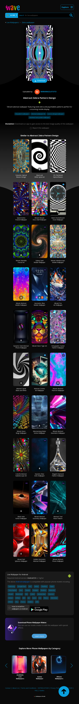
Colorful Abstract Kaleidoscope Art (21, 475)
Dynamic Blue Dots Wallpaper (39, 475)
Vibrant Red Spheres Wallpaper (21, 560)
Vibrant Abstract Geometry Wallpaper (39, 517)
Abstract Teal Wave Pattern (57, 517)
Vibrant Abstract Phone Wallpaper (58, 560)
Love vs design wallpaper (56, 114)
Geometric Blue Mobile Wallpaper (39, 304)
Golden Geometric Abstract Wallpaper (39, 560)
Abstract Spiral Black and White (21, 389)
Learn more (39, 636)
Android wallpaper (23, 582)
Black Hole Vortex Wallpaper (21, 517)
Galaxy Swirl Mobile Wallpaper (39, 261)
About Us (15, 688)
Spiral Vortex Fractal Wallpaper (21, 219)
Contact (8, 688)
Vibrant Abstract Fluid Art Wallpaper (58, 389)
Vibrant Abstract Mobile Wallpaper (21, 304)
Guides (41, 690)
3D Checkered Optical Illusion (58, 176)
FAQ (36, 690)
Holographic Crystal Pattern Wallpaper (57, 347)
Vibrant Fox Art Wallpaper (57, 304)
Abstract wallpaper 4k (38, 114)
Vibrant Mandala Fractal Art (21, 261)
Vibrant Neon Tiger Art (39, 346)
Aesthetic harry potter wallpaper (39, 117)
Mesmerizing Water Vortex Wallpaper (39, 432)
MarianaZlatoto (45, 91)
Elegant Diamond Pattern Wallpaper (58, 475)
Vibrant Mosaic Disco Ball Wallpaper (39, 219)
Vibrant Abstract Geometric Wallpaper (58, 432)
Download (39, 80)
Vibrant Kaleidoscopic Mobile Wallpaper (58, 261)
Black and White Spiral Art (39, 176)
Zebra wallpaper (28, 22)
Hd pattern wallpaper (22, 114)
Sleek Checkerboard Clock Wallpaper (57, 219)
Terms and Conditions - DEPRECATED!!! (35, 688)
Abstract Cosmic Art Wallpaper (39, 389)
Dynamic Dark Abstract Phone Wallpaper (21, 347)
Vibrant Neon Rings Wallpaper (21, 432)
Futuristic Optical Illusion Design (21, 176)
